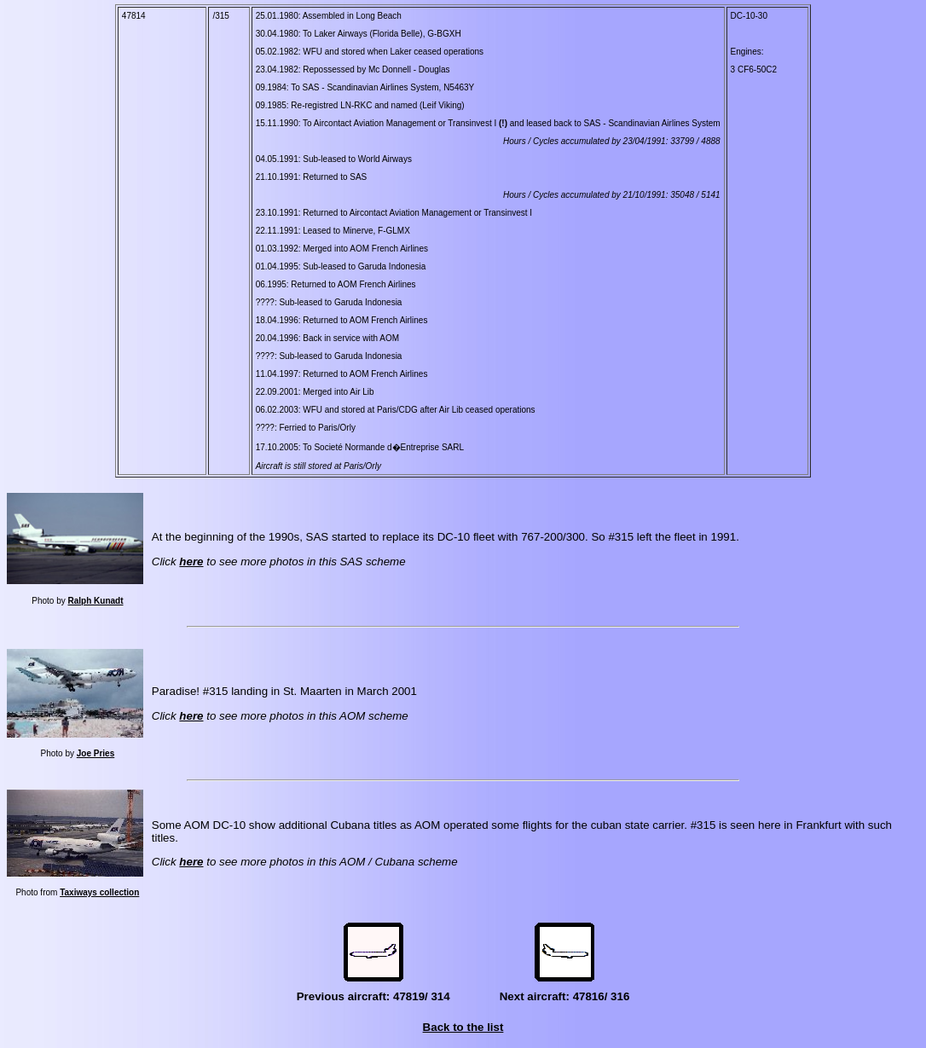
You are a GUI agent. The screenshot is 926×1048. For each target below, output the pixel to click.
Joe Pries (95, 753)
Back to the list (463, 1027)
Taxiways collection (99, 892)
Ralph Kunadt (96, 600)
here (191, 561)
